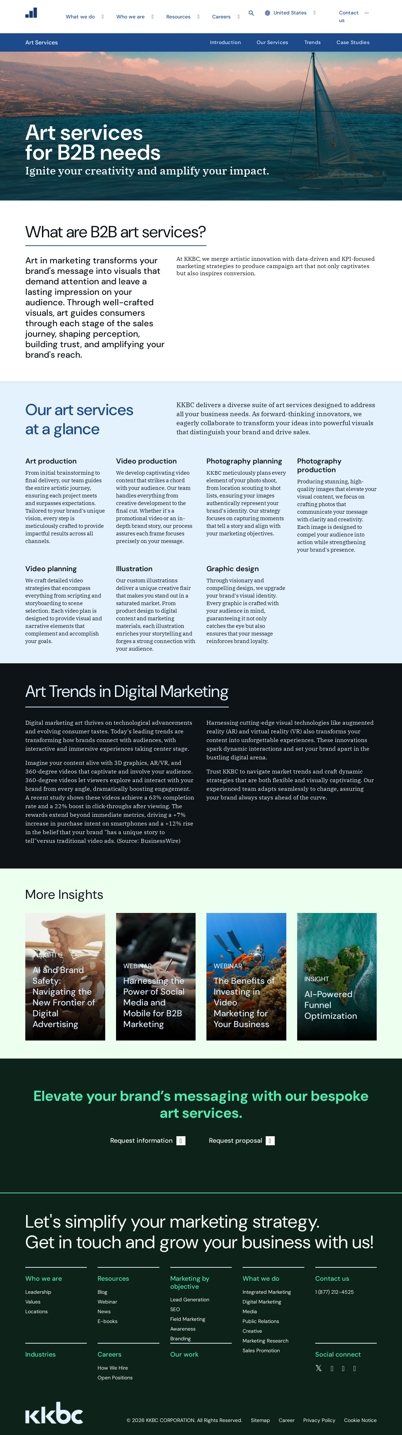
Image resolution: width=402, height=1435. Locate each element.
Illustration (134, 568)
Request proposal (242, 1140)
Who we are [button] (130, 16)
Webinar (107, 1301)
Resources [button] (178, 16)
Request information (147, 1140)
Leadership (38, 1292)
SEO (175, 1309)
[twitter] (318, 1368)
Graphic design (232, 568)
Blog (102, 1292)
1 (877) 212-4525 (334, 1292)
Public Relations (261, 1321)
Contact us (349, 16)
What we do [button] (80, 16)
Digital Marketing (262, 1301)
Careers (109, 1354)
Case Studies (353, 42)
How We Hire (113, 1368)
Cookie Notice (360, 1420)
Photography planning (244, 461)
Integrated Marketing (267, 1292)
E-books (107, 1321)
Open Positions (115, 1377)
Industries (40, 1354)
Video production (146, 461)
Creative (252, 1331)
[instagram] (354, 1368)
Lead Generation (189, 1299)
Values (32, 1301)
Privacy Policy (319, 1420)
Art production (51, 461)
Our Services (272, 42)
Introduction (225, 42)
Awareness (183, 1329)
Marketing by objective (189, 1282)
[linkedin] (343, 1368)
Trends (312, 42)
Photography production (319, 465)
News (104, 1311)
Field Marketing (187, 1319)
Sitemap (260, 1420)
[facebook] (332, 1368)
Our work (184, 1354)
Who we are (43, 1278)
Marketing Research (265, 1340)
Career (287, 1420)
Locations (36, 1311)
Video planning (51, 568)
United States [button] (286, 12)
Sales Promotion (261, 1350)
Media (250, 1311)
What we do (261, 1278)
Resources (113, 1278)
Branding (180, 1338)
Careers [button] (221, 16)
